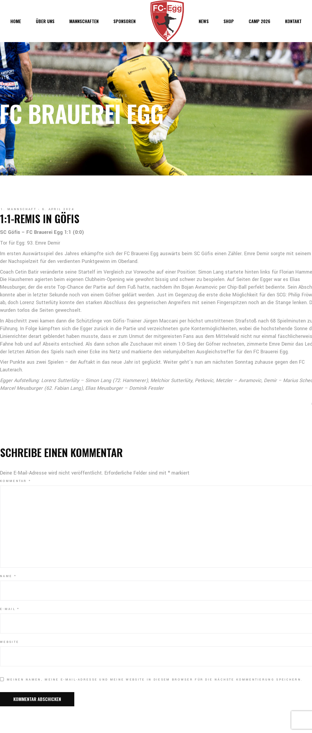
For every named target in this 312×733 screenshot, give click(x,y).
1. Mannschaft (43, 95)
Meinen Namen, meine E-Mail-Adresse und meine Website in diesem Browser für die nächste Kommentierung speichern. (155, 680)
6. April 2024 (58, 209)
